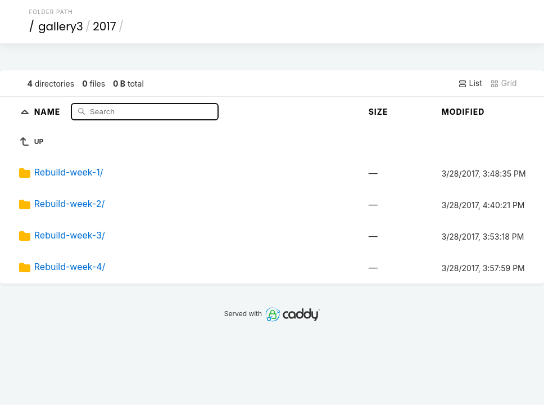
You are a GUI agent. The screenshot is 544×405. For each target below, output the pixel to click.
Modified (463, 111)
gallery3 (60, 26)
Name (48, 111)
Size (378, 111)
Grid (503, 83)
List (470, 83)
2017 (104, 26)
